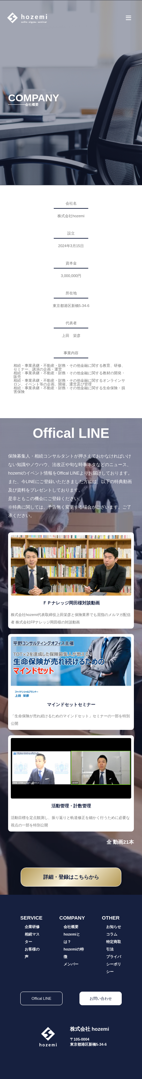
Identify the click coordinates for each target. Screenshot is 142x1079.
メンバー (71, 964)
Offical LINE (41, 998)
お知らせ (113, 927)
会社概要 (71, 927)
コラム (111, 934)
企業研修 (32, 927)
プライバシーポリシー (113, 964)
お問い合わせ (101, 998)
